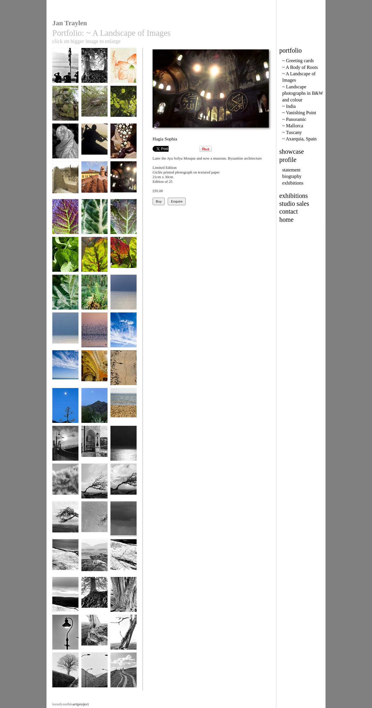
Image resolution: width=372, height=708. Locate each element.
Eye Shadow (94, 521)
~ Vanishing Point (299, 112)
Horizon (123, 408)
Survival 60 (123, 484)
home (286, 219)
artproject (70, 704)
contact (288, 211)
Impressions (123, 370)
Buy (159, 201)
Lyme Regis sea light (65, 637)
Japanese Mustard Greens (65, 221)
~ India (289, 106)
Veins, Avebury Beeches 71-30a (94, 70)
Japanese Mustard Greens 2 (123, 221)
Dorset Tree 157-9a (123, 637)
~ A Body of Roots (300, 67)
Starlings (94, 332)
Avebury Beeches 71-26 (94, 599)
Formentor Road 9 (94, 672)
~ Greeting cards (298, 60)
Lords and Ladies (94, 219)
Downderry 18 (123, 521)
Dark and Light (123, 446)
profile (287, 159)
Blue (123, 332)
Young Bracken (94, 295)
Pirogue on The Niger (94, 146)
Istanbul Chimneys (94, 181)
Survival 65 (65, 521)
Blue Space (65, 332)
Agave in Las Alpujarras (94, 410)
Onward (123, 672)
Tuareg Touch (123, 144)
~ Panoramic (294, 119)
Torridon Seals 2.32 (94, 561)
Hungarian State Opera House (94, 372)
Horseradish (65, 257)
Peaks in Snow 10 (65, 559)
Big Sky (65, 370)
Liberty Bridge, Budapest (65, 448)
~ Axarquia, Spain (299, 139)
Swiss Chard (94, 257)
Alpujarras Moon (65, 408)
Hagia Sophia (123, 181)
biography (291, 176)
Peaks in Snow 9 (123, 559)
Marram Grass (65, 484)
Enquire (177, 201)
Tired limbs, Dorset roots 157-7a (94, 639)
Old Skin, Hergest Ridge (123, 599)
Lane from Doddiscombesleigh (65, 674)
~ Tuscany (292, 132)
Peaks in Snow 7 (65, 597)
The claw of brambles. (94, 108)
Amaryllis (123, 68)
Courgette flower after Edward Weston (65, 148)
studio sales (294, 203)
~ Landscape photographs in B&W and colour (302, 93)
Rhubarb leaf (65, 295)
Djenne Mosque (65, 181)
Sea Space (123, 295)
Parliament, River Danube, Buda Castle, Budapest (94, 450)
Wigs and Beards (65, 68)
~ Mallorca (292, 125)
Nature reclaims (65, 106)
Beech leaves (123, 106)
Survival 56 (94, 484)
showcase (291, 151)
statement (291, 170)
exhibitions (292, 183)
